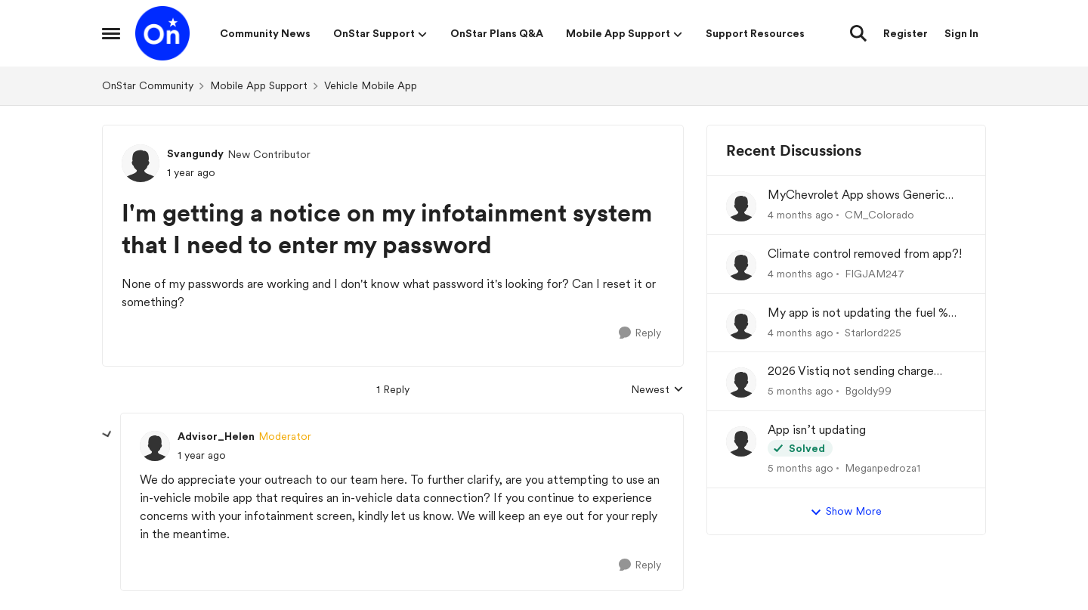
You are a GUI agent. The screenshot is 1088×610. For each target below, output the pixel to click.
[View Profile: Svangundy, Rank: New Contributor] (140, 163)
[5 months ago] (800, 391)
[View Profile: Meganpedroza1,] (741, 441)
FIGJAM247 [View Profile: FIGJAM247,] (874, 274)
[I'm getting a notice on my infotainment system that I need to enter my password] (202, 455)
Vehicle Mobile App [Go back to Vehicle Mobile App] (370, 85)
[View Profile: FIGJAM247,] (741, 265)
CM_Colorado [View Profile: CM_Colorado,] (879, 215)
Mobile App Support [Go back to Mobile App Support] (259, 85)
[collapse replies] (107, 435)
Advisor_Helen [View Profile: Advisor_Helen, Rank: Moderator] (216, 436)
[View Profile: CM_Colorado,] (741, 206)
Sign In (961, 33)
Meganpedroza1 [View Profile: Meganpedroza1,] (882, 468)
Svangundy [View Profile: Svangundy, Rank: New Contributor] (195, 153)
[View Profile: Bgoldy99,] (741, 382)
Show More (846, 512)
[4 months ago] (800, 215)
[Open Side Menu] (111, 33)
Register (905, 33)
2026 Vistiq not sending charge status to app (851, 371)
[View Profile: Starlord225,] (741, 324)
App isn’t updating (817, 430)
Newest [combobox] (657, 390)
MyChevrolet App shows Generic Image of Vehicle (856, 195)
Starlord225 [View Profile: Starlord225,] (873, 332)
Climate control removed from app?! (865, 253)
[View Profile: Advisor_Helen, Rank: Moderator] (155, 446)
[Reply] (640, 333)
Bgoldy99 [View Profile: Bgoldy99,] (868, 391)
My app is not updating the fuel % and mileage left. (858, 313)
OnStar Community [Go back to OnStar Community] (147, 85)
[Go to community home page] (162, 33)
